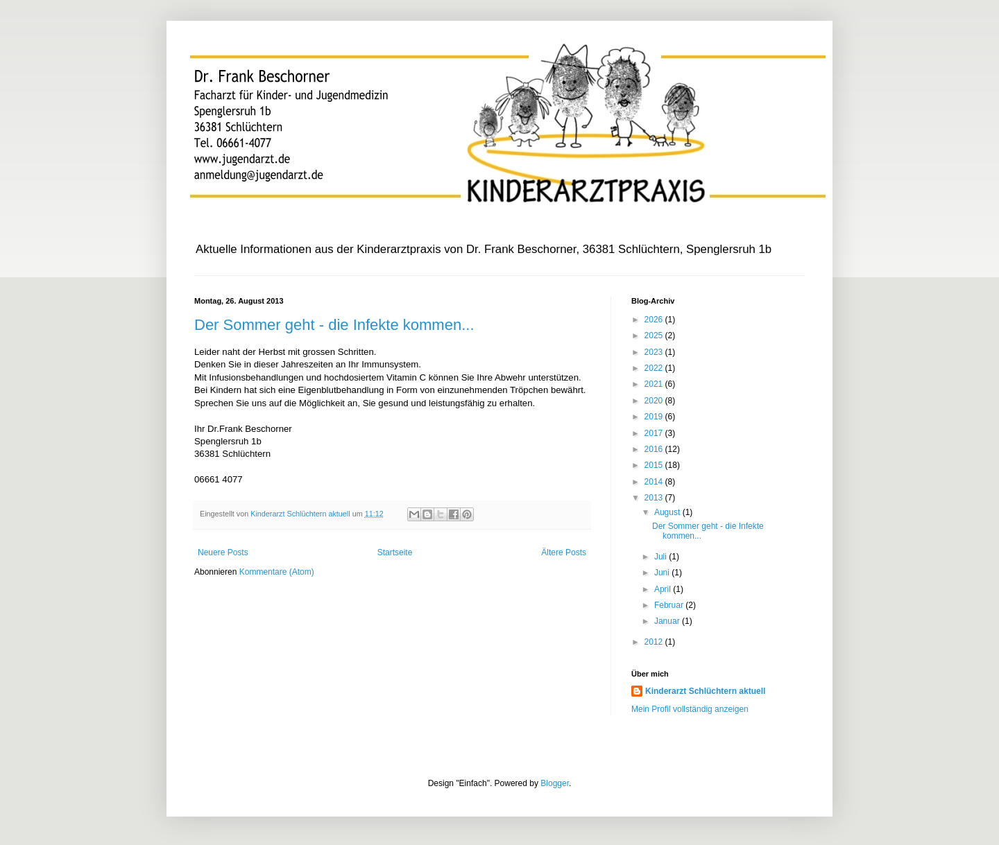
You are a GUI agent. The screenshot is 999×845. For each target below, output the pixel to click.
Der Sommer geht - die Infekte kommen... (334, 324)
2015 (654, 465)
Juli (661, 556)
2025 (654, 335)
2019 (654, 416)
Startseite (395, 552)
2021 (654, 384)
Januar (668, 621)
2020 (654, 401)
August (668, 512)
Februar (669, 605)
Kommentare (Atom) (276, 572)
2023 (654, 352)
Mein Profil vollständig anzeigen (690, 709)
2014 (654, 482)
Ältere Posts (563, 552)
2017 (654, 433)
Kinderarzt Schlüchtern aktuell (705, 691)
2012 (654, 642)
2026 (654, 319)
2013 (654, 498)
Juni (663, 572)
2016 (654, 449)
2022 (654, 368)
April (663, 589)
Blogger (554, 783)
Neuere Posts (223, 552)
